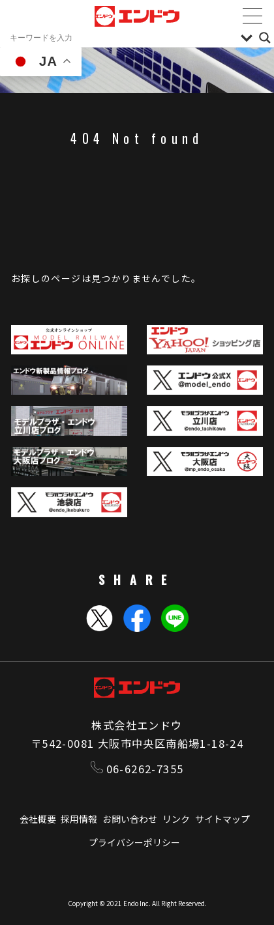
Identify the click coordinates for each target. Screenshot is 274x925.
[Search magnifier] (265, 38)
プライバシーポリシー (134, 842)
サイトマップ (222, 818)
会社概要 (38, 818)
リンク (176, 818)
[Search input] (122, 38)
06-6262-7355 (137, 769)
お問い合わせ (129, 818)
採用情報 (79, 818)
